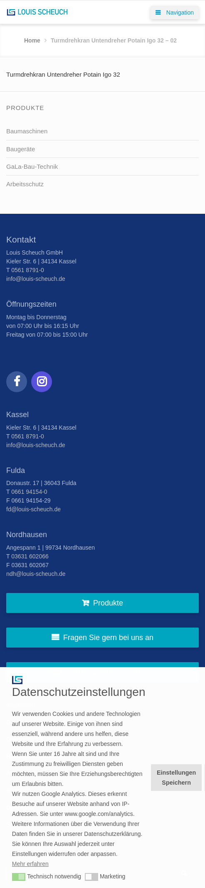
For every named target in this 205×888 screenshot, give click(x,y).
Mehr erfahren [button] (30, 863)
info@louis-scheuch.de (35, 278)
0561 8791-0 (27, 270)
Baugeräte (20, 149)
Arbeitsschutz (25, 184)
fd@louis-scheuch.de (33, 509)
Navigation (175, 12)
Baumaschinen (26, 131)
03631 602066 (30, 556)
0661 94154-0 (29, 491)
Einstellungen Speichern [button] (176, 777)
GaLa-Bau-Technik (32, 166)
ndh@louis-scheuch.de (36, 573)
